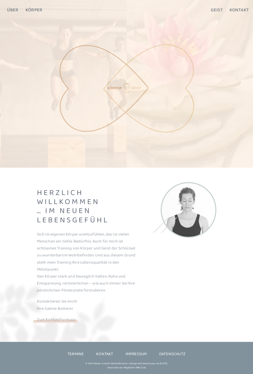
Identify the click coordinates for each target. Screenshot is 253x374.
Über (13, 10)
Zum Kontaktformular (56, 319)
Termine (76, 354)
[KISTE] (163, 363)
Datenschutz (172, 354)
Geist (217, 10)
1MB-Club (141, 368)
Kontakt (239, 10)
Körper (34, 10)
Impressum (136, 354)
